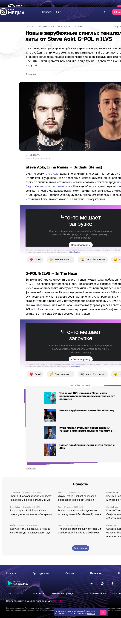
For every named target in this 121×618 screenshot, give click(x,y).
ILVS (36, 309)
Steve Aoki (30, 469)
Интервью (96, 573)
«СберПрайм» (74, 252)
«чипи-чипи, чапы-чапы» (56, 186)
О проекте (38, 593)
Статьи (69, 573)
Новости (11, 573)
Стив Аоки (52, 173)
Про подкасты (40, 573)
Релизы (30, 27)
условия (91, 613)
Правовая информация (62, 593)
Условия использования (93, 593)
